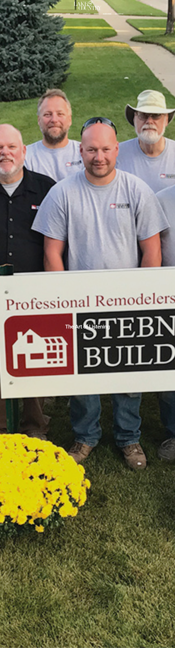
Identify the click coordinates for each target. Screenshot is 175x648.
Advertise (119, 14)
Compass (86, 14)
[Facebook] (24, 5)
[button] (151, 14)
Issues (96, 14)
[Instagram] (27, 5)
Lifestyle (58, 14)
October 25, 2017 (86, 333)
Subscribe (107, 14)
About (76, 14)
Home (68, 14)
